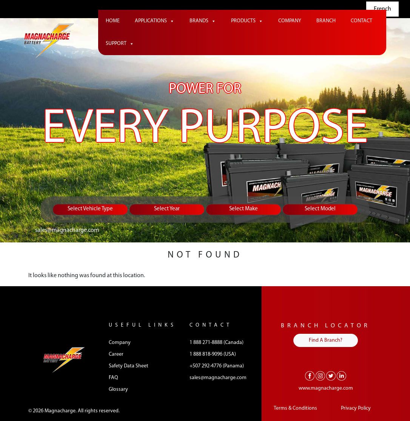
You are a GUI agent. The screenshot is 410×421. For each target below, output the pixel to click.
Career (116, 354)
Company (289, 21)
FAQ (113, 378)
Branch (326, 21)
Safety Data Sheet (128, 366)
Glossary (118, 389)
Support (120, 43)
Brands (203, 21)
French (382, 9)
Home (113, 21)
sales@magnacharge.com (67, 230)
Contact (361, 21)
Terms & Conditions (295, 408)
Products (247, 21)
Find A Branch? (325, 340)
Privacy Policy (356, 408)
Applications (154, 21)
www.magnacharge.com (326, 388)
